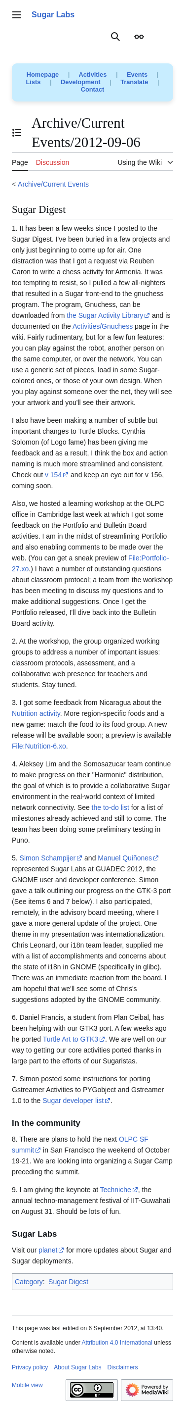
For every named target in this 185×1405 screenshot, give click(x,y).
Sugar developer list (73, 1100)
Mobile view (27, 1385)
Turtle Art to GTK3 (70, 1039)
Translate (134, 82)
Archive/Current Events (53, 184)
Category (29, 1282)
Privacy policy (30, 1367)
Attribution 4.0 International (116, 1342)
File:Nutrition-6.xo (39, 746)
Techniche (115, 1190)
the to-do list (110, 807)
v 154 (53, 475)
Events (137, 74)
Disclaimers (122, 1367)
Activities (92, 74)
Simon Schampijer (48, 858)
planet (47, 1250)
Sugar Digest (68, 1282)
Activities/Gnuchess (103, 326)
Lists (33, 82)
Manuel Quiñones (125, 858)
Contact (93, 89)
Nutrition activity (36, 713)
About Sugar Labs (77, 1367)
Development (80, 82)
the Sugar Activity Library (105, 315)
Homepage (43, 74)
